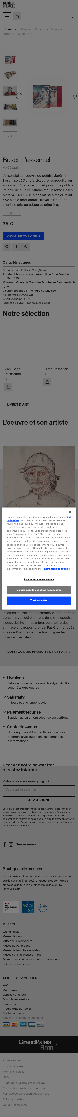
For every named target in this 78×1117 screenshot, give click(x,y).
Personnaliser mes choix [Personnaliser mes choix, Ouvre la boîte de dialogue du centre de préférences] (39, 579)
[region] (39, 558)
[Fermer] (70, 512)
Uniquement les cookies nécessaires (38, 590)
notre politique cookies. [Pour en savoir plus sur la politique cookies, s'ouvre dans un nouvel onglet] (57, 569)
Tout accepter (38, 600)
